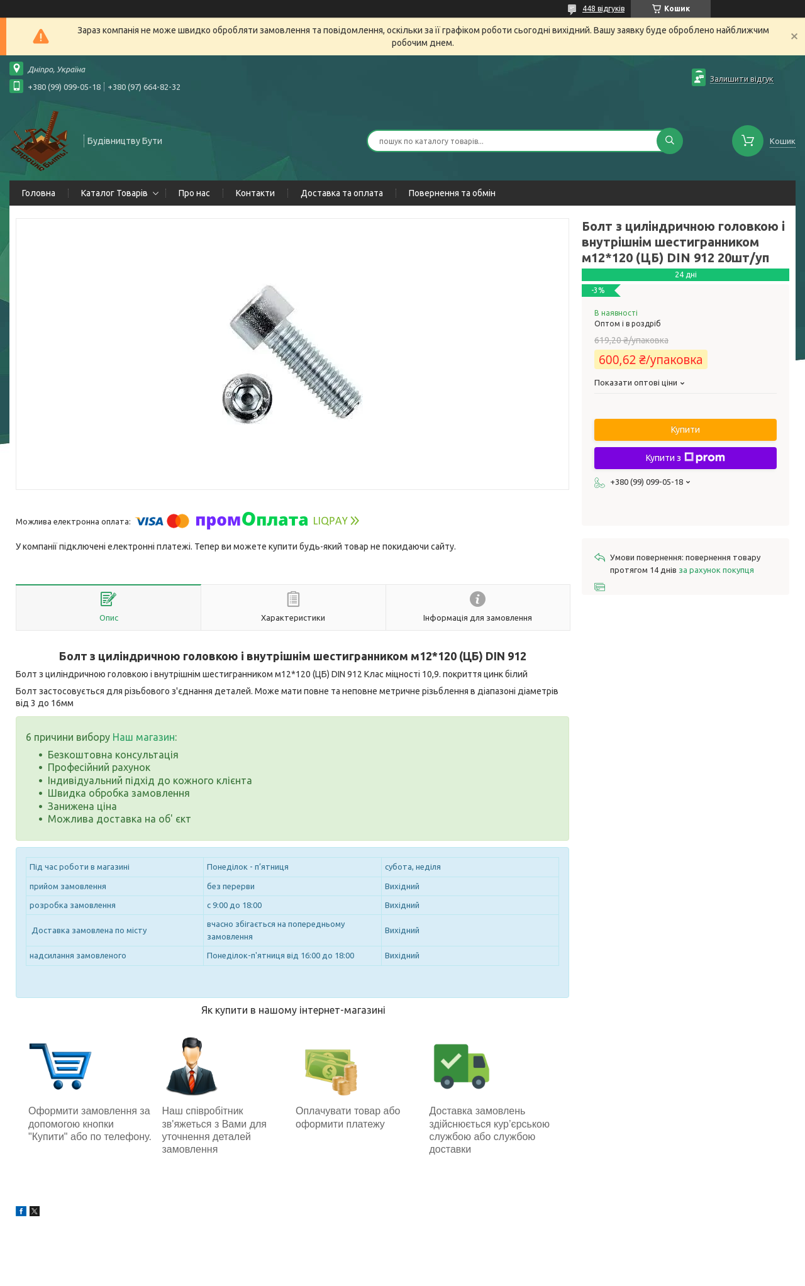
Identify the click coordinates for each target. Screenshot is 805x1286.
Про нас (194, 193)
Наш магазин (144, 737)
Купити (685, 429)
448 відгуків (603, 8)
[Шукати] (670, 141)
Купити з (685, 457)
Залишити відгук (742, 78)
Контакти (255, 193)
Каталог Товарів (114, 193)
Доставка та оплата (342, 193)
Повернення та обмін (452, 193)
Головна (38, 193)
